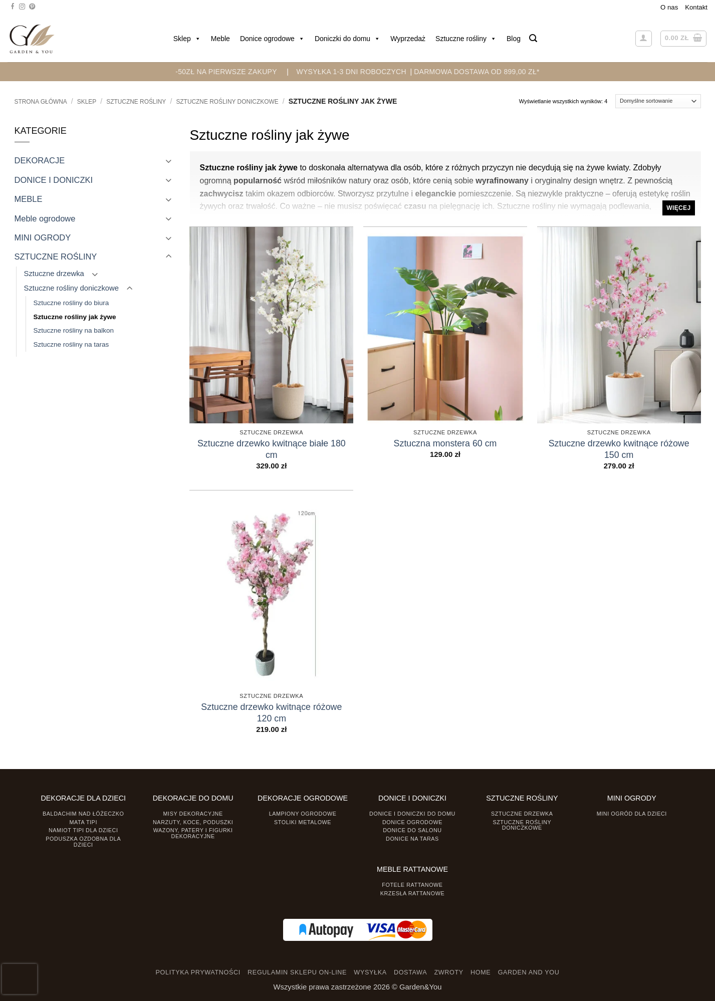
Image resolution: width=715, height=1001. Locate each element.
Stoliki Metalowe (302, 822)
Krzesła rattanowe (412, 893)
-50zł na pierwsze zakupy (226, 72)
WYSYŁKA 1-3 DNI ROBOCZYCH (351, 72)
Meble (220, 39)
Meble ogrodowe (45, 218)
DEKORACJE (40, 160)
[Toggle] (169, 160)
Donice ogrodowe (272, 39)
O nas (669, 7)
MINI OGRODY (43, 237)
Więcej (678, 207)
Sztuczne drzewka (54, 274)
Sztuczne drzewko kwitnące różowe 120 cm (271, 712)
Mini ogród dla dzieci (632, 814)
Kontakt (696, 7)
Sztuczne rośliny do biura (71, 303)
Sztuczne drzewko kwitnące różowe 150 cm (619, 449)
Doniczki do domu (347, 39)
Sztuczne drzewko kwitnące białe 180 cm (271, 449)
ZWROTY (448, 972)
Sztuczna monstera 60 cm (445, 443)
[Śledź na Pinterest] (32, 7)
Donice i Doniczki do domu (412, 814)
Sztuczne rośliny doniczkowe (227, 101)
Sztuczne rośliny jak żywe (75, 317)
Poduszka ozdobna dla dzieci (83, 841)
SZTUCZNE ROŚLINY (136, 101)
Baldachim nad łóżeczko (83, 814)
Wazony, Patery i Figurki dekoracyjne (193, 833)
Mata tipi (83, 822)
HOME (480, 972)
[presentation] (19, 979)
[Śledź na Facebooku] (13, 7)
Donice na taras (412, 839)
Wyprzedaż (407, 39)
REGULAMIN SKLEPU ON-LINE (297, 972)
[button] (533, 38)
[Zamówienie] (658, 101)
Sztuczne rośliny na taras (71, 344)
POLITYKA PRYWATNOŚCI (198, 972)
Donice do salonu (412, 830)
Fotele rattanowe (412, 885)
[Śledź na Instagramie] (22, 7)
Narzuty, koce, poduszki (193, 822)
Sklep (187, 39)
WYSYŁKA (370, 972)
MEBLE (29, 198)
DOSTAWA (410, 972)
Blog (514, 39)
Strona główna (41, 101)
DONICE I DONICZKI (54, 179)
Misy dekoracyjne (193, 814)
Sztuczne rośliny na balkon (74, 330)
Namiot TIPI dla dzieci (83, 830)
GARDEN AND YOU (529, 972)
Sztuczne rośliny (466, 39)
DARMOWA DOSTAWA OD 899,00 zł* (477, 72)
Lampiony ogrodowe (303, 814)
